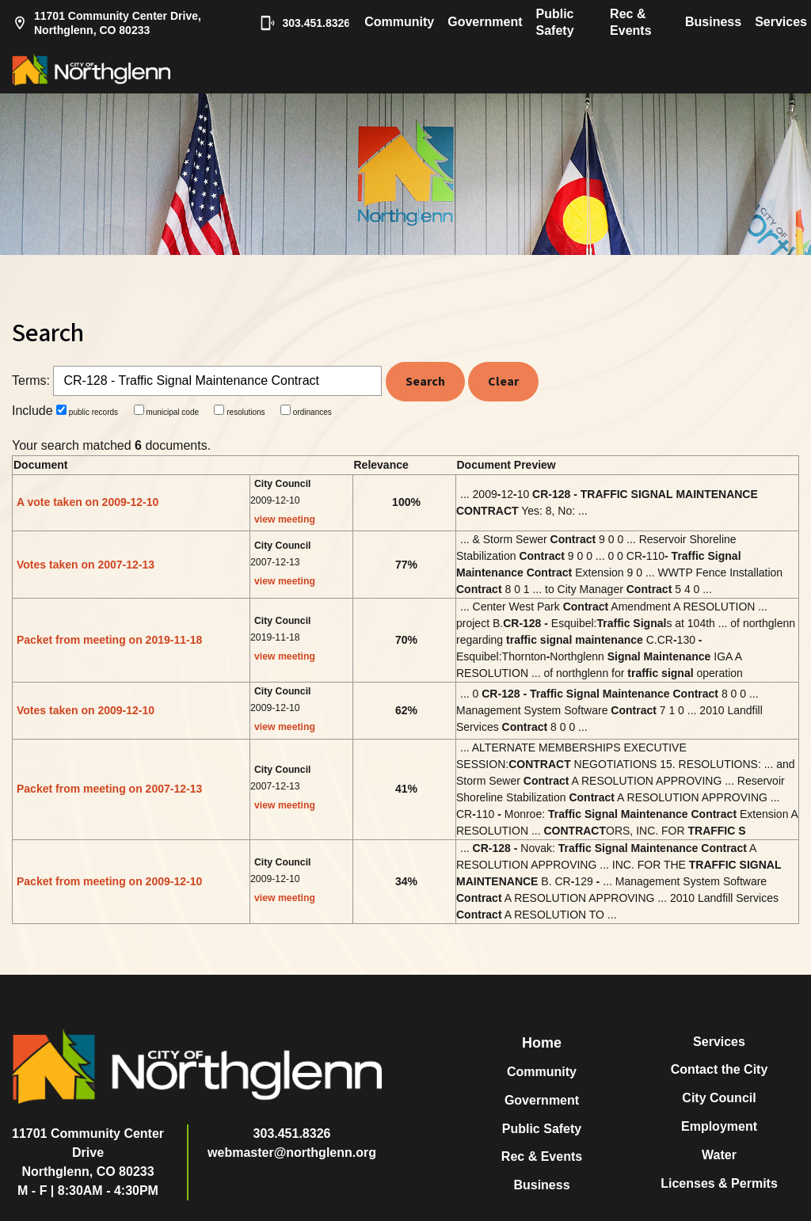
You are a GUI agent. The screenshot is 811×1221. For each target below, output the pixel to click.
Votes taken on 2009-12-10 (85, 710)
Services (781, 22)
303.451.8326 (297, 23)
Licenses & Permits (719, 1183)
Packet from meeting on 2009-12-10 (109, 881)
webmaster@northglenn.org (292, 1152)
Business (713, 22)
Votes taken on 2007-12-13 (85, 564)
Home (542, 1043)
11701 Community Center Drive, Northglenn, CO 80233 (106, 23)
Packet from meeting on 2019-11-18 (109, 639)
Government (484, 22)
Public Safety (555, 22)
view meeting (284, 519)
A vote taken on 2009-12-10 (87, 502)
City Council (719, 1098)
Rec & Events (630, 22)
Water (719, 1155)
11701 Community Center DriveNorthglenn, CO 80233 (88, 1152)
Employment (719, 1126)
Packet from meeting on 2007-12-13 (109, 788)
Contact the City (719, 1069)
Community (399, 22)
